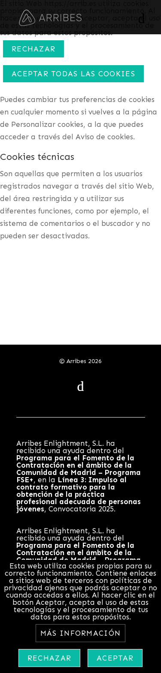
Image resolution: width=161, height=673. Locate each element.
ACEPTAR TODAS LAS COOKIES (73, 73)
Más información (80, 633)
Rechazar (33, 49)
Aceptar (115, 658)
